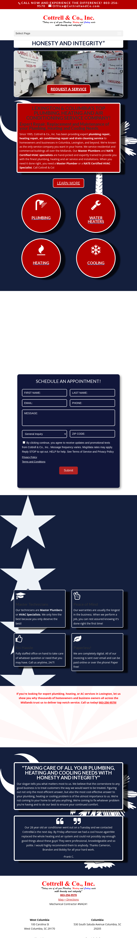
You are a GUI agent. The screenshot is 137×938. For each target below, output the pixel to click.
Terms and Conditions (33, 461)
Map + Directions (68, 899)
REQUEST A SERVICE (68, 89)
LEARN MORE (68, 182)
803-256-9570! (107, 702)
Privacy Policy (29, 457)
